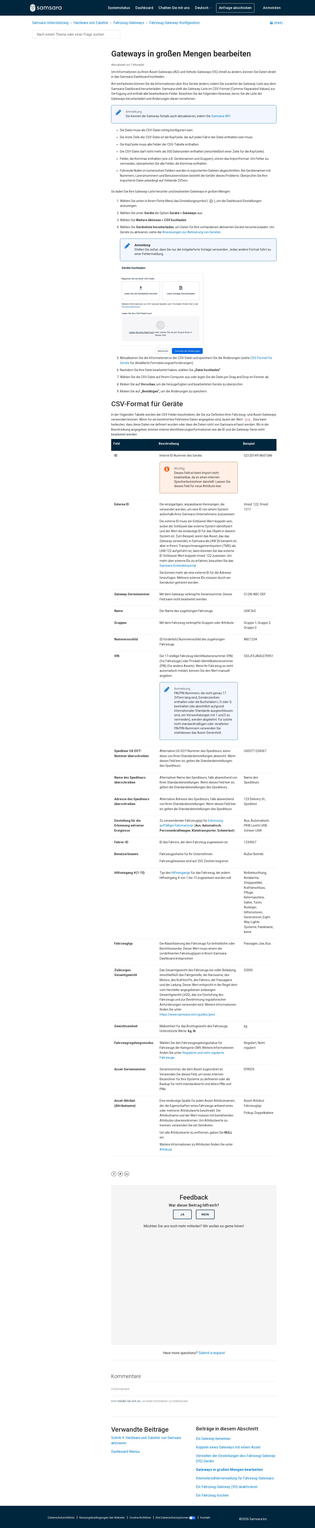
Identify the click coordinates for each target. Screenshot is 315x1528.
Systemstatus (119, 8)
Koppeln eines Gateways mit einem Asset (228, 1447)
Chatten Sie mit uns (174, 8)
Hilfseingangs (180, 872)
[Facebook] (114, 1174)
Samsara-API (220, 116)
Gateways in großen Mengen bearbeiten (229, 1470)
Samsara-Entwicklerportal (178, 565)
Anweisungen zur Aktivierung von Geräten (191, 232)
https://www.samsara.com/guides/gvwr (187, 1014)
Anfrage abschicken (235, 8)
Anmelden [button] (272, 8)
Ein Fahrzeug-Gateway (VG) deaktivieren (227, 1487)
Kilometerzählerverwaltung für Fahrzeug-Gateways (235, 1478)
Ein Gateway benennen (213, 1439)
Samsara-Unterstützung (50, 23)
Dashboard (144, 8)
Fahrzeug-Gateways (128, 23)
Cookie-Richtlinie (140, 1517)
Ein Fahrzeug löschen (212, 1495)
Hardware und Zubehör (91, 23)
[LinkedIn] (126, 1174)
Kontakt (205, 1517)
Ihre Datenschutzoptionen (176, 1517)
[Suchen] (76, 34)
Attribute (166, 1149)
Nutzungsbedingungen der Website (102, 1517)
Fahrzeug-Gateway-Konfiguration (174, 23)
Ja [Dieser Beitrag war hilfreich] (182, 1214)
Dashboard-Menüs (125, 1452)
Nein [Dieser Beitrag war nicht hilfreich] (205, 1214)
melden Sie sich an (128, 1401)
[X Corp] (120, 1174)
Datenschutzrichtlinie (61, 1517)
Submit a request (212, 1353)
